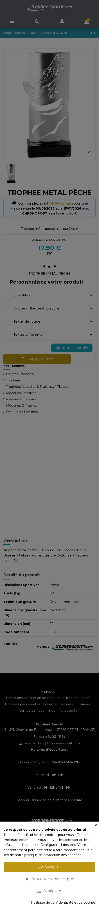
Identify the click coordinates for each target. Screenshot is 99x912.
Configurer (49, 891)
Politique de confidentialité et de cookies (63, 902)
